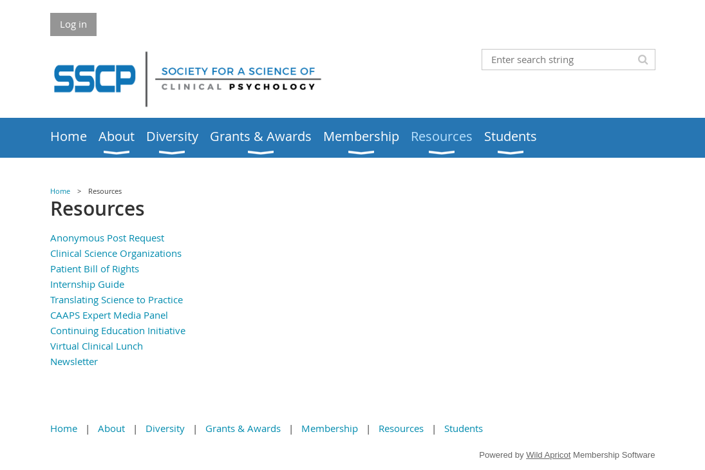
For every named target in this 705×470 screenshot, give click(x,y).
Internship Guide (87, 283)
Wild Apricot (548, 455)
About (111, 428)
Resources (401, 428)
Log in (73, 23)
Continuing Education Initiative (117, 330)
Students (463, 428)
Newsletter (74, 361)
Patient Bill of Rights (94, 268)
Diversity (165, 428)
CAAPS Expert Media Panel (109, 314)
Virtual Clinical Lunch (96, 345)
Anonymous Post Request (107, 237)
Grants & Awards (243, 428)
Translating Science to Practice (116, 299)
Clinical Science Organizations (116, 253)
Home (60, 191)
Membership (329, 428)
